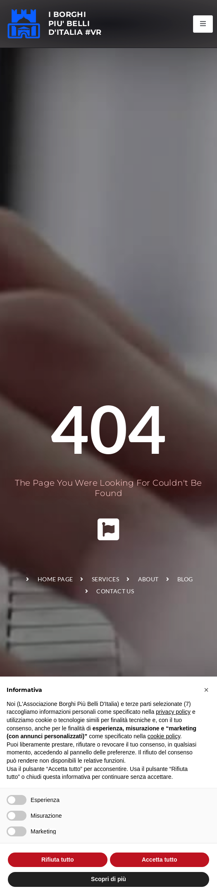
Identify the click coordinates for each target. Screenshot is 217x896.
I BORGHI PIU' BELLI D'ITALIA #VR (75, 23)
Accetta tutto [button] (159, 859)
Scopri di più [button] (108, 879)
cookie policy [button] (164, 736)
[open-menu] (203, 24)
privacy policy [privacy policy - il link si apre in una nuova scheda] (173, 711)
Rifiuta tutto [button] (57, 859)
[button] (206, 689)
